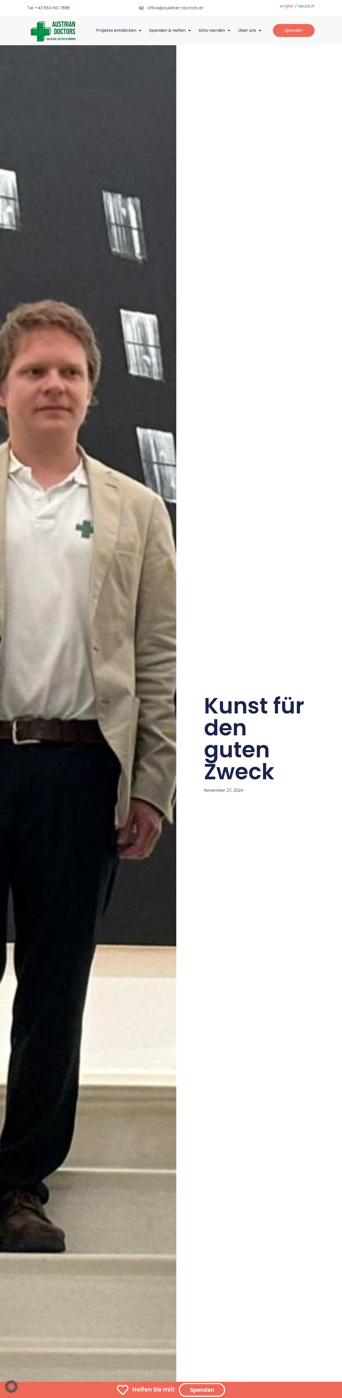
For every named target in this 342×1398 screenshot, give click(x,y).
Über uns (249, 30)
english (287, 6)
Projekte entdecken (118, 30)
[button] (11, 1386)
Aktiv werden (214, 30)
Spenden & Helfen (170, 30)
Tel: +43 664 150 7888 (48, 8)
